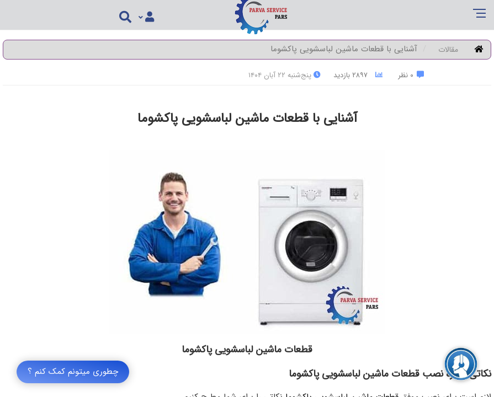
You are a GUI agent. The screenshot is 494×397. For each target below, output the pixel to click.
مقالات (448, 50)
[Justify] (146, 17)
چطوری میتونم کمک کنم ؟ (73, 371)
